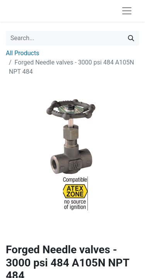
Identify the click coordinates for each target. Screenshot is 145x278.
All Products (22, 53)
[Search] (131, 38)
